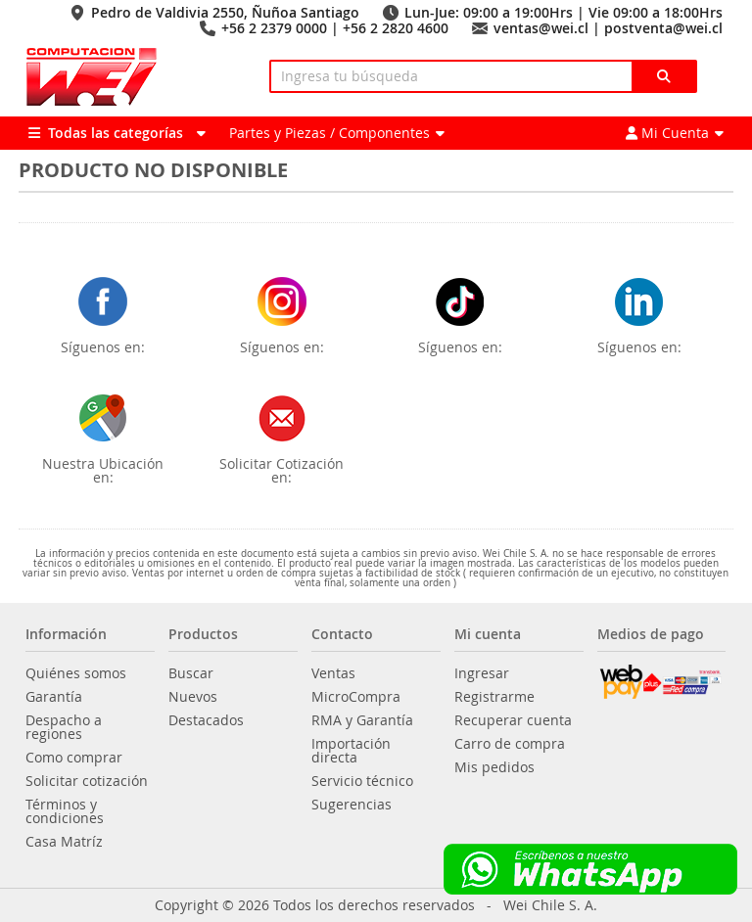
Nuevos (192, 697)
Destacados (206, 720)
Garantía (53, 697)
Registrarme (494, 697)
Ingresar (481, 673)
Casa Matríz (64, 842)
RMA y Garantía (362, 720)
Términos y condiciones (64, 811)
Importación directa (351, 750)
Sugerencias (351, 804)
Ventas (333, 673)
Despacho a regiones (63, 727)
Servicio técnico (362, 781)
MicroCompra (355, 697)
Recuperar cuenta (513, 720)
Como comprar (73, 757)
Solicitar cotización (86, 781)
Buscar (190, 673)
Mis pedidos (494, 767)
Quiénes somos (75, 673)
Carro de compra (509, 744)
